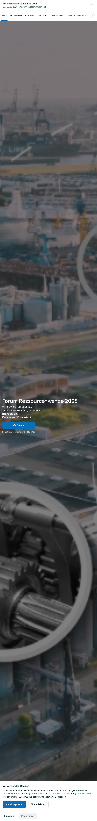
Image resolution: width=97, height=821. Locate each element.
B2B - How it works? (79, 15)
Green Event (58, 15)
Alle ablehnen (38, 804)
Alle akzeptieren (14, 804)
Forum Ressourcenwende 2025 (20, 3)
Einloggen (9, 816)
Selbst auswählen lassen (53, 796)
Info (4, 15)
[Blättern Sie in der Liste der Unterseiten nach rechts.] (92, 15)
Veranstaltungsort (36, 15)
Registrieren (28, 816)
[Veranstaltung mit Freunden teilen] (18, 425)
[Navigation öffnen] (92, 5)
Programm (16, 15)
